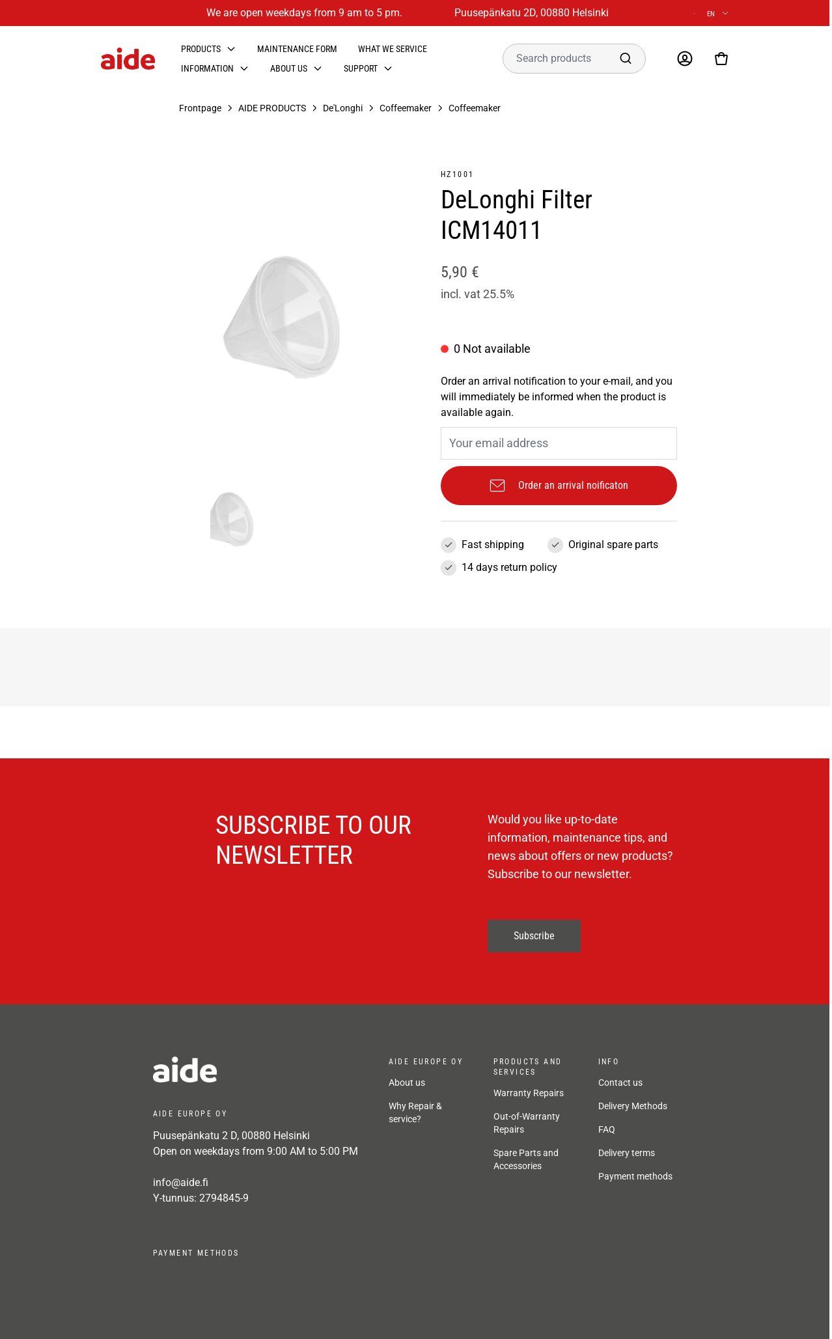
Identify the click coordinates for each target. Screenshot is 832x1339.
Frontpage (200, 108)
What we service (392, 49)
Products (201, 49)
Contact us (620, 1082)
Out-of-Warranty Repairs (526, 1123)
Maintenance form (297, 49)
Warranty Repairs (528, 1093)
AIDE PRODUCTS (272, 108)
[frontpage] (258, 1069)
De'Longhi (343, 108)
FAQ (606, 1129)
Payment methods (635, 1176)
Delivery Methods (632, 1106)
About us (288, 68)
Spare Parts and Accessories (526, 1159)
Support (361, 68)
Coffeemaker (406, 108)
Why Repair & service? (415, 1112)
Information (207, 68)
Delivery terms (626, 1153)
